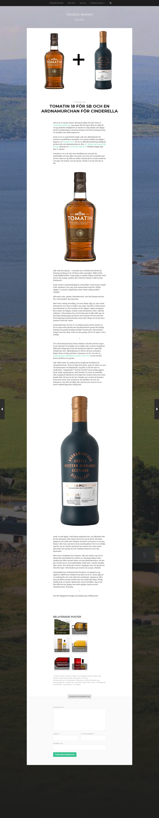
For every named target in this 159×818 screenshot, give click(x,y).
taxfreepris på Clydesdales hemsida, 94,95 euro (71, 356)
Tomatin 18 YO (68, 142)
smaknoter (58, 684)
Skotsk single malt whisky (62, 678)
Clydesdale (71, 680)
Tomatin (85, 678)
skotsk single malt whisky (86, 682)
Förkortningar (56, 3)
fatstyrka (80, 680)
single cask (70, 682)
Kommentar (58, 707)
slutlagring (101, 682)
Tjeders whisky (79, 14)
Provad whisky (97, 3)
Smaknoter (77, 678)
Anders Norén (83, 811)
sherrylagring (59, 682)
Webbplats (58, 743)
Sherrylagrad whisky (84, 676)
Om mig (83, 3)
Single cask (96, 676)
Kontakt (71, 3)
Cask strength (71, 676)
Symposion (68, 684)
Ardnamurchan (59, 676)
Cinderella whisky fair (61, 125)
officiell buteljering (92, 680)
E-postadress (87, 733)
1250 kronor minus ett (77, 147)
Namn (56, 733)
